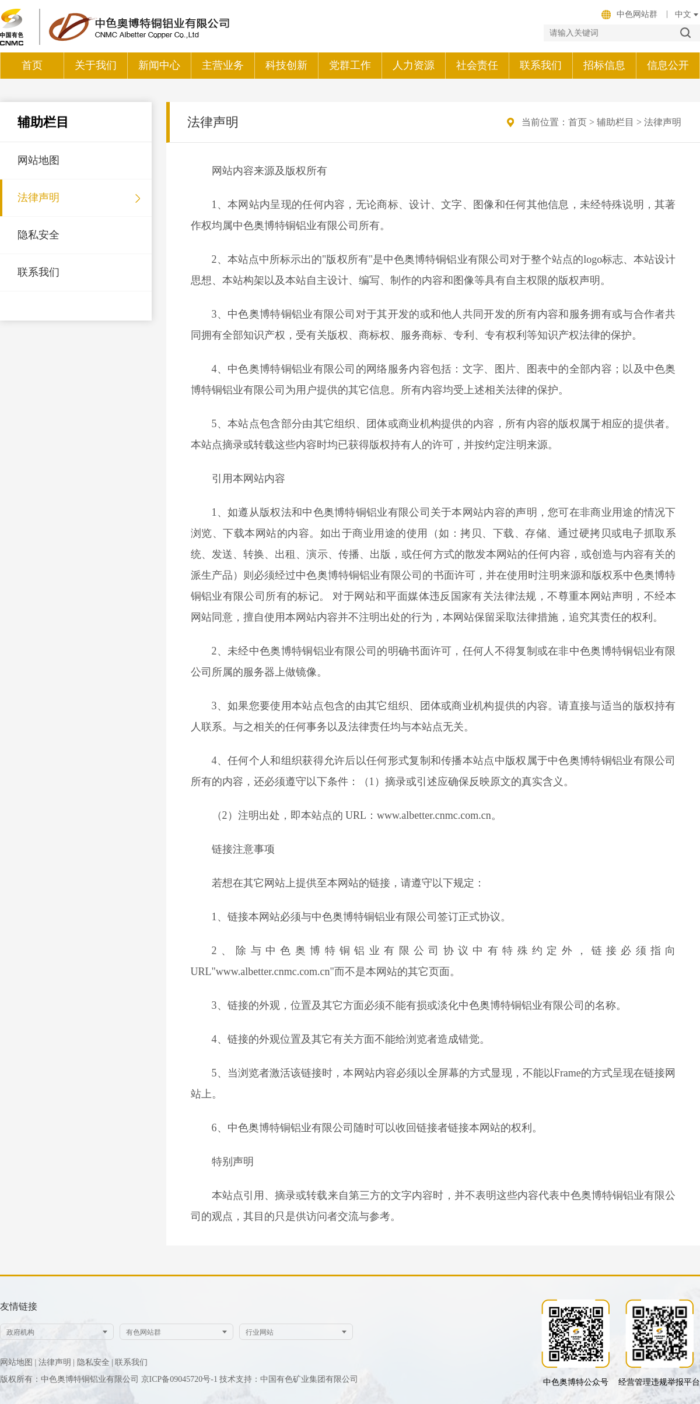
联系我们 (541, 65)
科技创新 (286, 65)
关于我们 (96, 65)
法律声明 (39, 197)
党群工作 (350, 65)
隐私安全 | (95, 1362)
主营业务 (223, 65)
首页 (32, 65)
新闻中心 (159, 65)
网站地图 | (18, 1362)
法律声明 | (56, 1362)
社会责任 (477, 65)
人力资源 (414, 65)
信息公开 (668, 65)
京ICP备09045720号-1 (180, 1379)
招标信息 (604, 65)
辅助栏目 (615, 122)
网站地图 (39, 160)
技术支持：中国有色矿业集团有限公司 (288, 1379)
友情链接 (18, 1306)
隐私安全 (39, 235)
